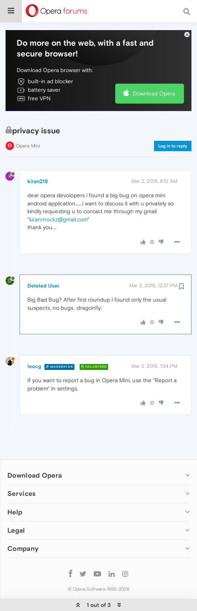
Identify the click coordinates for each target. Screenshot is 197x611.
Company (23, 528)
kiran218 (37, 161)
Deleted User (43, 265)
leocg (34, 346)
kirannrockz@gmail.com (58, 198)
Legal (16, 509)
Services (21, 473)
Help (14, 491)
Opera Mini (28, 125)
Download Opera (154, 73)
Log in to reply (172, 125)
